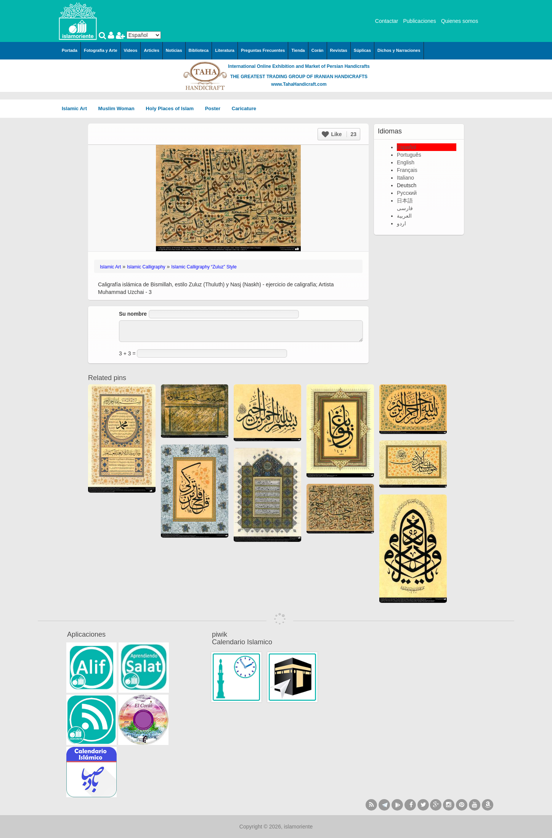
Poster (215, 108)
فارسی (405, 208)
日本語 (405, 200)
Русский (407, 193)
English (405, 162)
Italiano (405, 178)
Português (409, 155)
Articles (151, 50)
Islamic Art (77, 108)
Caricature (244, 108)
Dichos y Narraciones (398, 50)
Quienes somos (459, 21)
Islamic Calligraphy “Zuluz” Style (203, 267)
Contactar (386, 21)
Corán (317, 50)
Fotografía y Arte (100, 50)
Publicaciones (419, 21)
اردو (401, 223)
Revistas (338, 50)
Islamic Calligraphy (146, 267)
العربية (404, 216)
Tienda (298, 50)
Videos (131, 50)
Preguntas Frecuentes (263, 50)
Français (407, 170)
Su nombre (133, 314)
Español (406, 147)
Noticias (174, 50)
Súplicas (362, 50)
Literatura (224, 50)
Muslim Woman (119, 108)
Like (339, 134)
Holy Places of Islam (172, 108)
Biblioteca (199, 50)
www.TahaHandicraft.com (298, 84)
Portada (69, 50)
